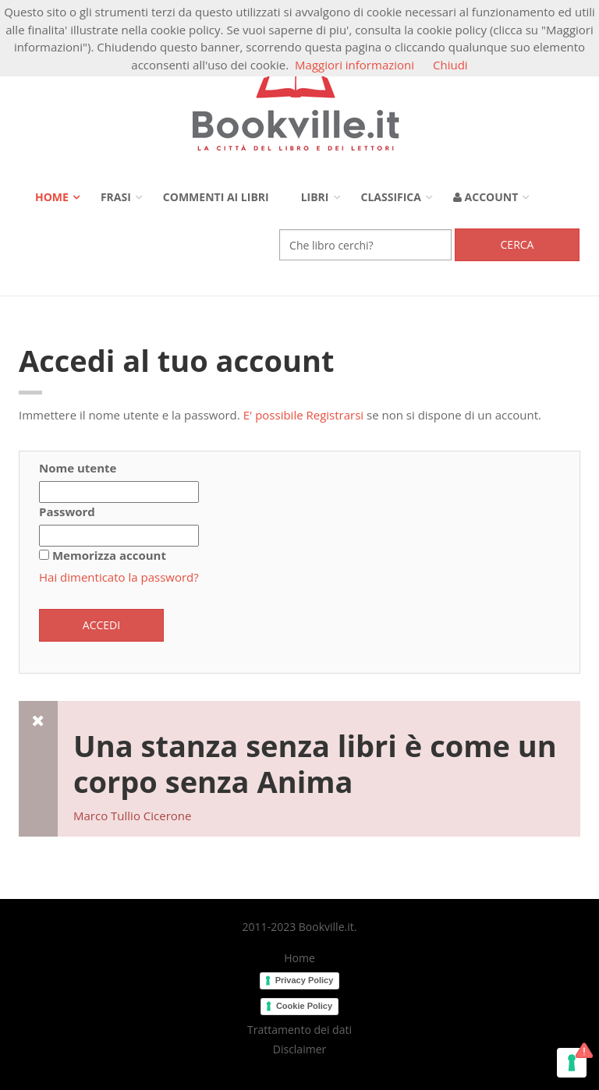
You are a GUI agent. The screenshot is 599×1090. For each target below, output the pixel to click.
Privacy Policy (304, 980)
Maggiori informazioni (354, 65)
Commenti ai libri (216, 196)
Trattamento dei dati (299, 1030)
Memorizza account (109, 555)
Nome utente (77, 468)
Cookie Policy (304, 1005)
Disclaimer (299, 1049)
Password (67, 511)
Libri (315, 196)
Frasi (116, 196)
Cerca (517, 244)
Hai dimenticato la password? (119, 577)
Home (52, 196)
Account (485, 196)
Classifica (391, 196)
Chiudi (450, 65)
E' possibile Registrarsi (303, 415)
